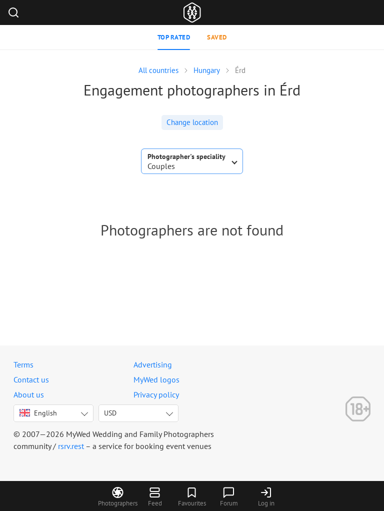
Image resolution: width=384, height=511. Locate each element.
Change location (192, 122)
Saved (217, 37)
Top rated (174, 37)
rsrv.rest (71, 446)
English (38, 413)
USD (110, 413)
